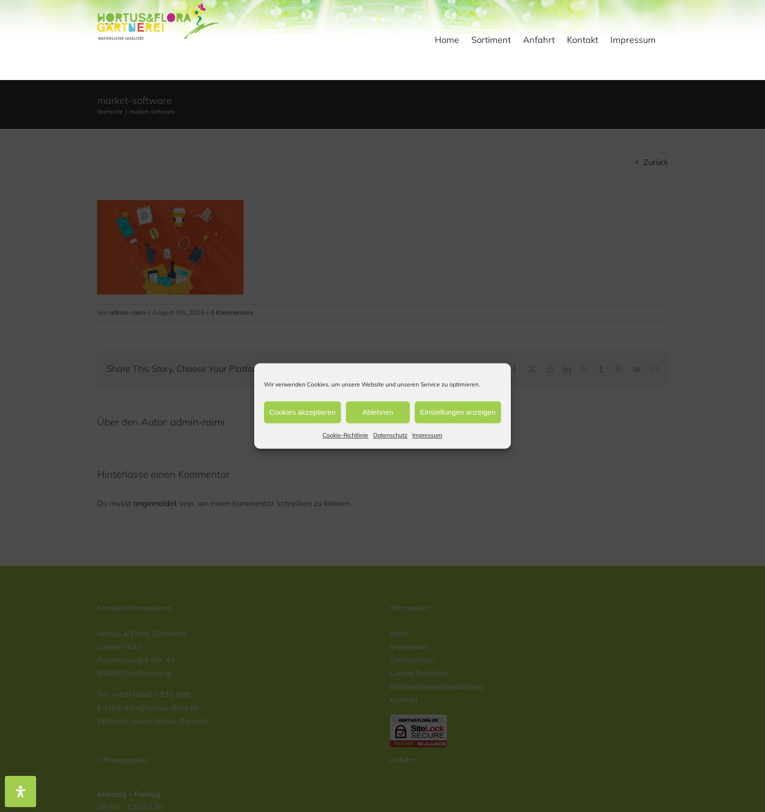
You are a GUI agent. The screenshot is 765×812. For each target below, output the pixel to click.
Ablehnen (377, 412)
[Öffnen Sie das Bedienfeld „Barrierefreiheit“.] (20, 791)
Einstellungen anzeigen (458, 412)
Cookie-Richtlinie (345, 435)
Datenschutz (390, 435)
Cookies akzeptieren (302, 412)
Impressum (427, 435)
